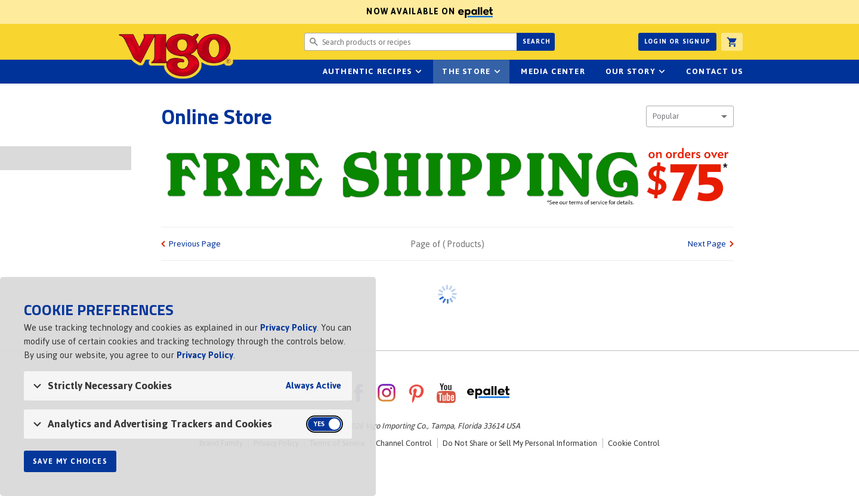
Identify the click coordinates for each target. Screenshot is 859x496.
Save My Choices (70, 461)
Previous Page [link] (195, 244)
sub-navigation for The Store (497, 72)
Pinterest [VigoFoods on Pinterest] (416, 393)
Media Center (553, 71)
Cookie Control (634, 443)
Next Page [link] (707, 244)
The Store (466, 71)
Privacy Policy (288, 327)
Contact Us (714, 71)
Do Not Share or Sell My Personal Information (520, 443)
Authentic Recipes (367, 71)
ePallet (488, 393)
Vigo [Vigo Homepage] (174, 55)
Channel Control (404, 443)
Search (537, 41)
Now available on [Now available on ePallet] (246, 12)
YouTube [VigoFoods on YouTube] (446, 393)
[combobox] (690, 116)
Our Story (630, 71)
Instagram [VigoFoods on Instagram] (386, 393)
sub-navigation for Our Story (662, 72)
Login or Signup (677, 41)
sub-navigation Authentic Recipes (418, 72)
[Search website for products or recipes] (410, 42)
